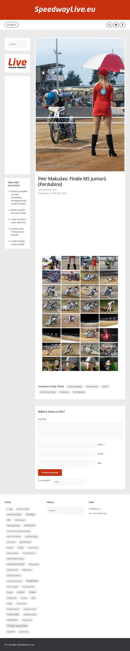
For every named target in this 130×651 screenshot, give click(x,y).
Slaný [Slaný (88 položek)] (9, 603)
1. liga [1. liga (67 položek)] (9, 509)
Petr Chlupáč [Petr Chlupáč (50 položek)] (12, 586)
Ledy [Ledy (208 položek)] (20, 547)
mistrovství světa (48, 392)
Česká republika (75, 386)
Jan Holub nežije (18, 213)
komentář (42, 419)
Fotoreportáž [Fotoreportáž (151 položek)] (13, 525)
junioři (105, 386)
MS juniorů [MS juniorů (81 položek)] (33, 564)
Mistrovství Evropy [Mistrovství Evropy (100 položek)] (15, 558)
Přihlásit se (94, 508)
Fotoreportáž (92, 386)
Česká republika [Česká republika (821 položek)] (17, 625)
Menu (11, 24)
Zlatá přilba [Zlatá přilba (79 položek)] (12, 620)
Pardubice (64, 392)
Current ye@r (44, 480)
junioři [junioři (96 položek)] (10, 547)
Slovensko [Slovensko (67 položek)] (21, 603)
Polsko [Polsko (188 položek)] (20, 592)
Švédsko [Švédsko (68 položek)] (10, 631)
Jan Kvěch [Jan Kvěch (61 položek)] (11, 542)
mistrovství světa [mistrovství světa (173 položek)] (15, 564)
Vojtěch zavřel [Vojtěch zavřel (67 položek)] (30, 609)
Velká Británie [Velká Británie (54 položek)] (13, 609)
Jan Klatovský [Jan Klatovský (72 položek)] (31, 536)
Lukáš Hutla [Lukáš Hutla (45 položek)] (33, 547)
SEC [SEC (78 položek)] (33, 598)
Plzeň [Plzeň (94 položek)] (9, 592)
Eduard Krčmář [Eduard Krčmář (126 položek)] (14, 514)
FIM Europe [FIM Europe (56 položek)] (20, 520)
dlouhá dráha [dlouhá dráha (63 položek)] (23, 509)
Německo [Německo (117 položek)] (27, 569)
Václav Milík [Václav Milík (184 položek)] (13, 614)
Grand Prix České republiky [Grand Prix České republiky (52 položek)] (18, 531)
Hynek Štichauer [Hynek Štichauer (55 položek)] (14, 536)
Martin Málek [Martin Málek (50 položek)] (12, 553)
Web (100, 463)
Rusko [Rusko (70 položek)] (24, 598)
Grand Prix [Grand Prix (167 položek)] (29, 525)
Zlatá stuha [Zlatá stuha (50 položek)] (26, 620)
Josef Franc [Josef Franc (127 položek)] (25, 541)
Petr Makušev (79, 392)
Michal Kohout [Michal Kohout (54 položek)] (29, 553)
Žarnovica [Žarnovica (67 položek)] (24, 631)
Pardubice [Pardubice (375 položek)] (32, 580)
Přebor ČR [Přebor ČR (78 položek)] (11, 598)
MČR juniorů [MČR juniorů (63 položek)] (12, 570)
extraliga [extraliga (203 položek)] (30, 514)
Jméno (101, 444)
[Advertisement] (80, 220)
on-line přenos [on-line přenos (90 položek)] (13, 575)
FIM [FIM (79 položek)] (8, 520)
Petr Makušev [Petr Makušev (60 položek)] (28, 586)
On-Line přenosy (97, 513)
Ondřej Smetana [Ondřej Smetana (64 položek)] (14, 581)
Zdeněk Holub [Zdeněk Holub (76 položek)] (30, 614)
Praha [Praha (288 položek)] (32, 591)
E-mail (101, 453)
